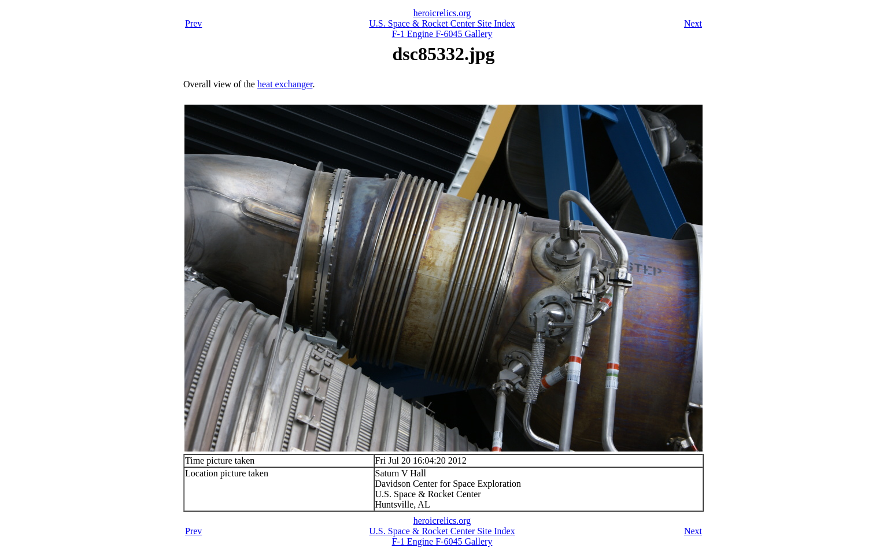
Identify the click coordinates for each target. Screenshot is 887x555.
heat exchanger (285, 84)
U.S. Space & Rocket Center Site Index (442, 23)
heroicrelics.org (442, 13)
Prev (193, 23)
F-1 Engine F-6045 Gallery (442, 34)
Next (693, 23)
